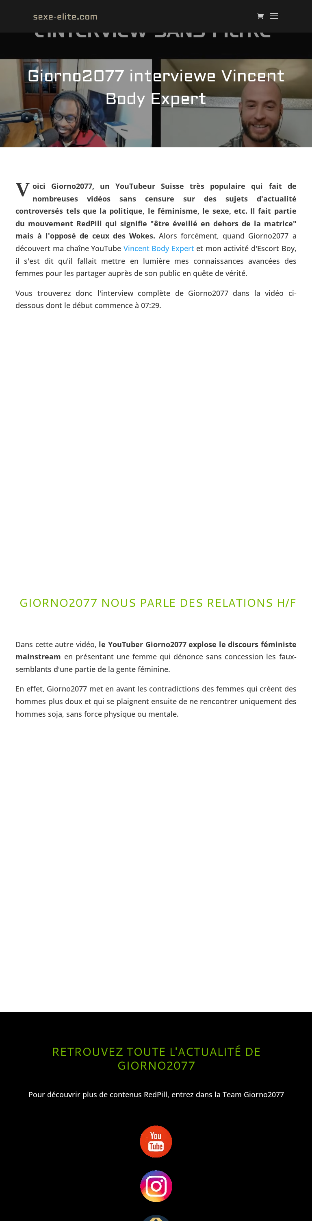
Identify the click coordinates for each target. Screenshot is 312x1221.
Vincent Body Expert (159, 248)
